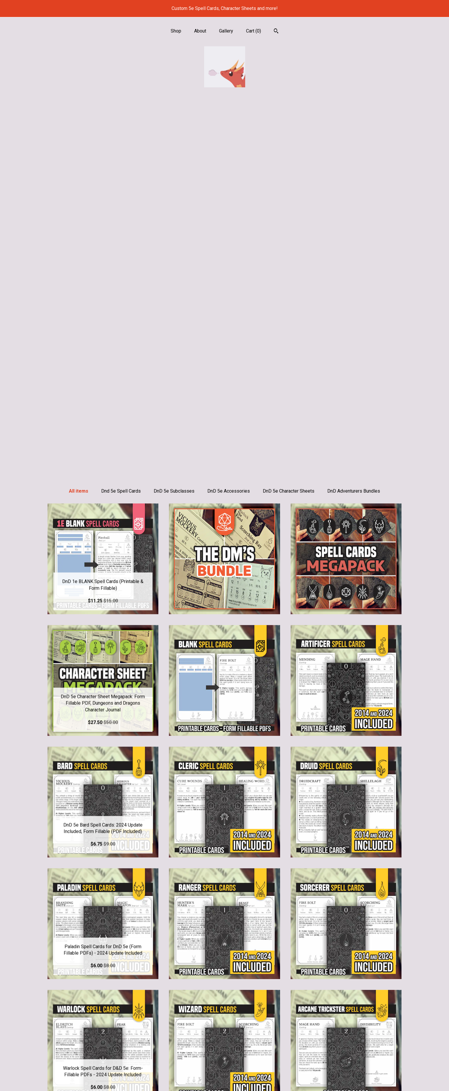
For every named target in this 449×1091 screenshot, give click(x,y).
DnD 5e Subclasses (174, 117)
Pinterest (224, 1050)
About (200, 31)
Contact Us (103, 1079)
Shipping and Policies (103, 1069)
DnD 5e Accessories (228, 117)
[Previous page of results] (194, 984)
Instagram (224, 1041)
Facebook (224, 1060)
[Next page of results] (256, 984)
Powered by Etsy (346, 1060)
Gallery (226, 31)
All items (78, 117)
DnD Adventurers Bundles (353, 117)
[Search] (276, 31)
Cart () (253, 31)
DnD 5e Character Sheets (288, 117)
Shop (176, 31)
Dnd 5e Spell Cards (121, 117)
